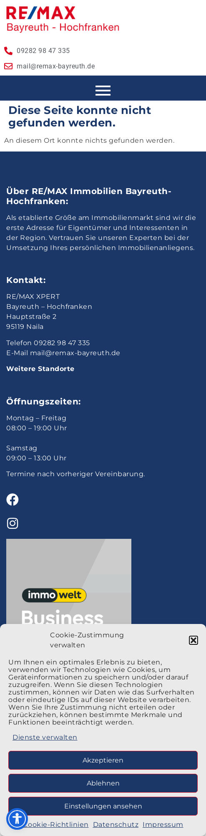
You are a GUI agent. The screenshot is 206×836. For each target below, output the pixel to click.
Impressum (163, 824)
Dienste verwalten (45, 737)
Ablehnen (103, 783)
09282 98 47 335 (62, 343)
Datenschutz (116, 824)
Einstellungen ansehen (103, 806)
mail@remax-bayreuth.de (75, 353)
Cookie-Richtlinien (56, 824)
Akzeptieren (103, 760)
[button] (193, 640)
